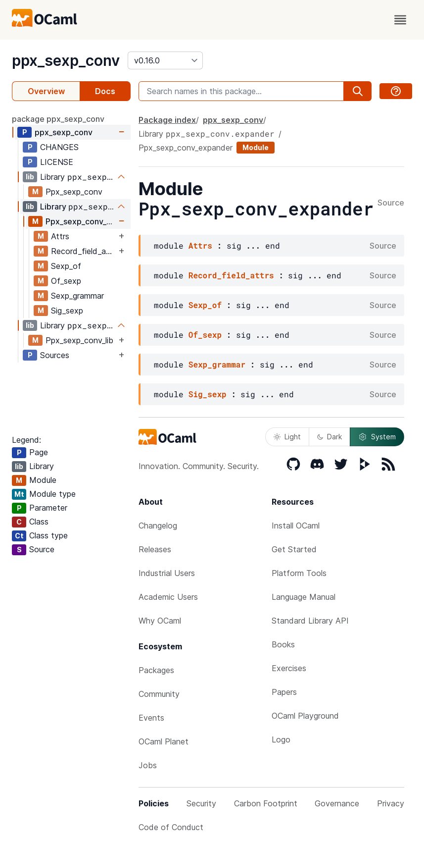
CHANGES (59, 147)
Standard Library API (310, 621)
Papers (284, 692)
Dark (329, 436)
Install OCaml (296, 525)
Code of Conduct (171, 827)
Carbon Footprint (265, 803)
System (377, 436)
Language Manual (303, 597)
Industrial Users (167, 573)
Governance (337, 803)
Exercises (289, 668)
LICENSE (56, 162)
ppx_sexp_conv (66, 60)
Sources (54, 355)
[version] (165, 60)
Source (390, 203)
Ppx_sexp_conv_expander (81, 221)
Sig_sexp (67, 311)
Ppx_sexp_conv (74, 192)
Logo (281, 739)
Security (201, 803)
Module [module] (255, 147)
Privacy (390, 803)
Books (283, 644)
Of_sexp (66, 281)
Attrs (60, 236)
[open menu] (400, 20)
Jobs (148, 765)
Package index (167, 120)
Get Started (294, 549)
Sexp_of (66, 266)
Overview (46, 91)
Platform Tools (299, 573)
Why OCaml (160, 621)
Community (159, 694)
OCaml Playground (305, 716)
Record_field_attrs (83, 251)
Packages (156, 670)
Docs (105, 91)
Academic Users (168, 597)
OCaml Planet (163, 741)
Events (151, 718)
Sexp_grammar (77, 296)
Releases (155, 549)
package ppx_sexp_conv (58, 119)
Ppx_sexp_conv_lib (79, 340)
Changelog (158, 525)
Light (287, 436)
